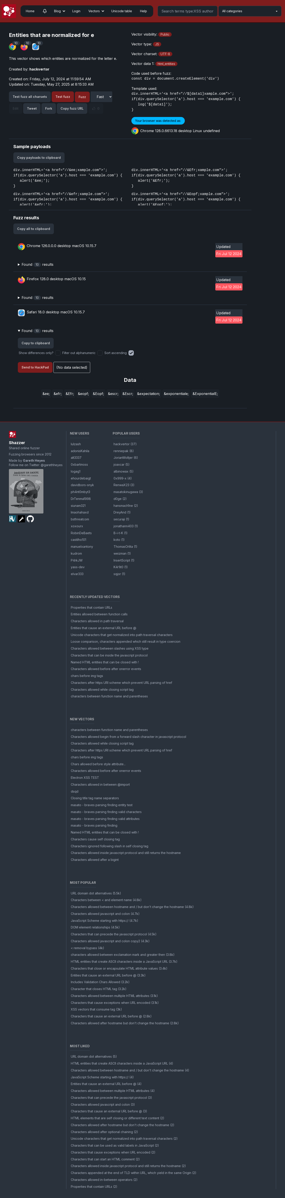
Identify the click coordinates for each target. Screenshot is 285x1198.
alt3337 (76, 457)
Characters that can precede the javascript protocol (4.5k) (114, 934)
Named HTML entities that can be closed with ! (105, 662)
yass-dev (78, 567)
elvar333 (77, 574)
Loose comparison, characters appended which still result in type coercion (125, 641)
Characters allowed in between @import (100, 784)
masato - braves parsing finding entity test (101, 805)
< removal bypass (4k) (87, 948)
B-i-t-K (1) (121, 533)
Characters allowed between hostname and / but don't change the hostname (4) (130, 1070)
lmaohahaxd (80, 512)
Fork (48, 108)
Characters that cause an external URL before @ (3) (109, 1111)
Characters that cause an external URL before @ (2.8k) (111, 1016)
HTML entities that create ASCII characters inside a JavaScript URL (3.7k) (124, 961)
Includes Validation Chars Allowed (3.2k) (100, 982)
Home (30, 11)
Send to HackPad (35, 367)
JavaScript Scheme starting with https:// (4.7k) (104, 920)
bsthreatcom (80, 519)
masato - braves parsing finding (94, 825)
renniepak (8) (124, 451)
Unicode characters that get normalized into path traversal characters (122, 635)
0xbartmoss (79, 464)
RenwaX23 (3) (124, 485)
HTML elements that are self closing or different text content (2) (117, 1118)
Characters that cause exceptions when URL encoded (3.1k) (115, 1003)
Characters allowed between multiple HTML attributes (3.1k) (114, 996)
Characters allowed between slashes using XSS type (110, 648)
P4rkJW (77, 560)
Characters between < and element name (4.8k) (106, 900)
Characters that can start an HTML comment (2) (105, 1159)
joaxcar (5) (122, 464)
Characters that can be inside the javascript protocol (109, 655)
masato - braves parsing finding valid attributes (105, 819)
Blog (57, 11)
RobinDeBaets (81, 533)
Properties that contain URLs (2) (94, 1186)
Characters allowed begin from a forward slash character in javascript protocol (128, 737)
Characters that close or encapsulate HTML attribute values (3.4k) (119, 968)
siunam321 (78, 505)
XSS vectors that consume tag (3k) (96, 1009)
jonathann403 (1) (126, 526)
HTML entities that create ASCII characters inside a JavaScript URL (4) (122, 1063)
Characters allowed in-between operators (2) (104, 1180)
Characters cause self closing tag (95, 839)
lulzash (76, 444)
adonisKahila (80, 451)
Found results (37, 264)
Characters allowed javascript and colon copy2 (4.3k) (110, 941)
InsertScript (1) (124, 560)
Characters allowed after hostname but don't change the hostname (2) (122, 1125)
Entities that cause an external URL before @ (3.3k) (108, 975)
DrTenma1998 (81, 499)
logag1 (75, 471)
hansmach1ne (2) (126, 505)
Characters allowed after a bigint (95, 860)
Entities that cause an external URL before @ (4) (106, 1084)
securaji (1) (121, 519)
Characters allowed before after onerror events (106, 669)
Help (143, 11)
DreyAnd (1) (122, 512)
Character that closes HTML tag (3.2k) (98, 989)
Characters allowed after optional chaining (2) (104, 1132)
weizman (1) (122, 553)
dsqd (74, 791)
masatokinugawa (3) (128, 492)
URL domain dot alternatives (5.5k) (96, 893)
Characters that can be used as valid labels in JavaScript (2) (115, 1145)
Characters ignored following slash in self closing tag (109, 846)
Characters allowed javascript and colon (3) (103, 1104)
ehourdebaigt (81, 478)
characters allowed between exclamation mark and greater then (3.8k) (123, 954)
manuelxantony (82, 546)
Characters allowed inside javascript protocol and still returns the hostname (126, 853)
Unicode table (121, 11)
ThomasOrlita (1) (125, 546)
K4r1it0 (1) (121, 567)
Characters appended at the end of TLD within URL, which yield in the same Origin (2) (133, 1173)
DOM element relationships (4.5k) (95, 927)
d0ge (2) (120, 499)
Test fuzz (62, 97)
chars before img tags (87, 676)
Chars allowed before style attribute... (98, 764)
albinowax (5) (124, 471)
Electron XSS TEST (85, 777)
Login (76, 11)
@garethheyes (52, 465)
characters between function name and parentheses (109, 696)
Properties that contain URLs (91, 607)
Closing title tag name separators (95, 798)
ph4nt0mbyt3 (80, 492)
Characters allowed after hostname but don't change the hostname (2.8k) (125, 1023)
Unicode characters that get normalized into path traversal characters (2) (124, 1138)
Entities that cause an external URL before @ (103, 628)
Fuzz (82, 97)
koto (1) (119, 540)
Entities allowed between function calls (99, 614)
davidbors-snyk (82, 485)
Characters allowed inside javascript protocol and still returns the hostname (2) (128, 1166)
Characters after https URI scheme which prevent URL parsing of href (121, 683)
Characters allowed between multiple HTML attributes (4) (113, 1091)
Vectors (94, 11)
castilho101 (78, 540)
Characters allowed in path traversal (97, 621)
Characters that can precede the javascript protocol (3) (111, 1097)
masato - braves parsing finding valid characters (106, 812)
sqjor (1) (119, 574)
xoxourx (77, 526)
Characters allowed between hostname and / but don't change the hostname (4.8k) (132, 907)
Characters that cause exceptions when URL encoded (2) (113, 1152)
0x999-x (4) (123, 478)
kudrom (76, 553)
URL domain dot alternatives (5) (94, 1056)
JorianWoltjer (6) (126, 457)
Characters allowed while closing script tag (102, 689)
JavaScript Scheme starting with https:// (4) (102, 1077)
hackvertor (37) (125, 444)
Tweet (32, 108)
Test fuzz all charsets (30, 97)
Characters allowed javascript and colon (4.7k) (105, 914)
